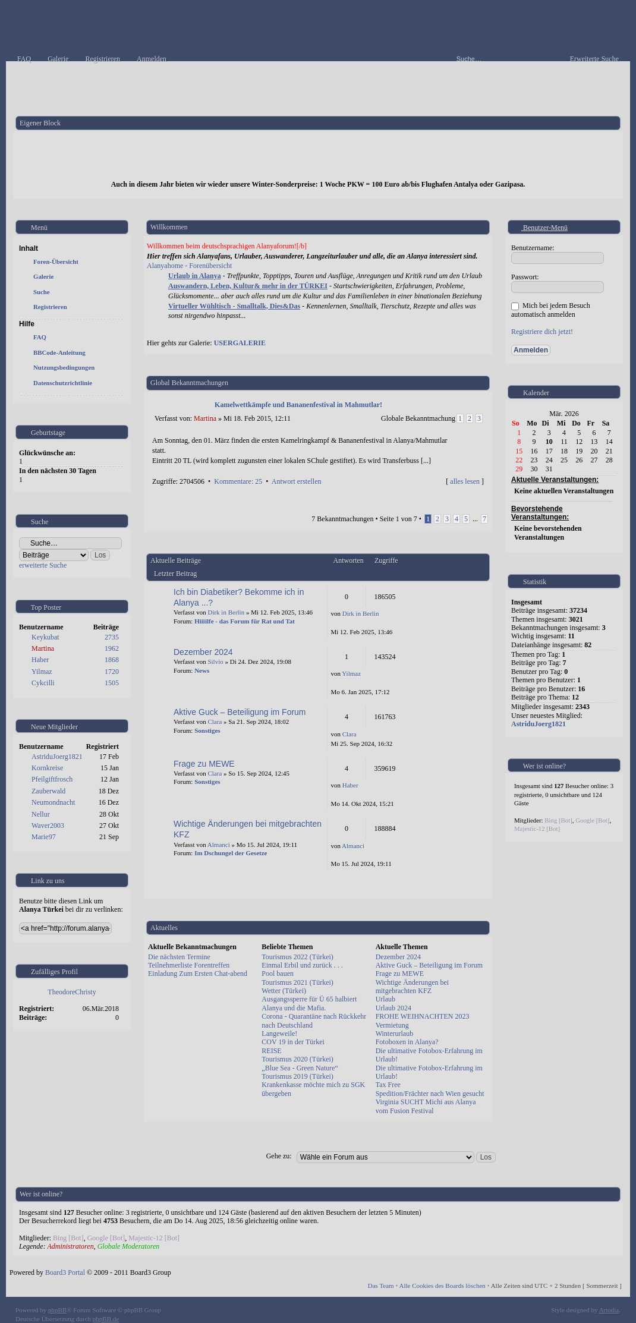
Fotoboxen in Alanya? (407, 1042)
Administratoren (70, 1246)
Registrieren (50, 306)
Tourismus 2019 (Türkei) (297, 1076)
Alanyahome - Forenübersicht (189, 266)
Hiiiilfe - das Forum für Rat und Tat (244, 621)
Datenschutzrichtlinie (62, 382)
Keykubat (45, 637)
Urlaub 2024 (393, 1008)
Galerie (43, 276)
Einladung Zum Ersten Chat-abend (197, 973)
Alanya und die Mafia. (294, 1008)
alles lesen (465, 481)
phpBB (57, 1309)
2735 (112, 637)
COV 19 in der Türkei (293, 1042)
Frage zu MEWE (204, 763)
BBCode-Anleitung (59, 352)
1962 (112, 648)
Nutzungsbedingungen (64, 367)
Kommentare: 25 (238, 481)
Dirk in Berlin (225, 612)
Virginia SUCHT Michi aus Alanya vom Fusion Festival (426, 1106)
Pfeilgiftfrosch (52, 779)
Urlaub (385, 999)
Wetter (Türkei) (284, 991)
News (201, 670)
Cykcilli (43, 683)
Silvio (215, 661)
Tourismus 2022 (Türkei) (297, 957)
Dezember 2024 (203, 652)
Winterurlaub (395, 1033)
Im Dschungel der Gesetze (230, 852)
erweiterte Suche (43, 565)
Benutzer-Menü (540, 227)
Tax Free (388, 1085)
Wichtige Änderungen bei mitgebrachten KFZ (412, 986)
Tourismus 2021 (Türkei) (297, 982)
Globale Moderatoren (128, 1246)
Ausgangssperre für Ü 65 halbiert (309, 999)
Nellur (41, 814)
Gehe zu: (279, 1156)
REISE (271, 1051)
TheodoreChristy (72, 992)
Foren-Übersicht (55, 261)
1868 (112, 660)
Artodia (609, 1309)
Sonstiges (207, 730)
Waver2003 (48, 825)
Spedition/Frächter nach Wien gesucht (430, 1093)
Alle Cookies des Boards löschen (442, 1285)
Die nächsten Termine (179, 957)
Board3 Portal (65, 1272)
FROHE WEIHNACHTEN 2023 (423, 1016)
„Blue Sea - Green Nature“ (300, 1068)
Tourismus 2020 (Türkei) (297, 1059)
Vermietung (392, 1025)
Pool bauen (278, 973)
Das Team (381, 1285)
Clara (214, 721)
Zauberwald (48, 791)
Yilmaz (42, 671)
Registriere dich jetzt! (542, 331)
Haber (40, 660)
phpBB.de (106, 1318)
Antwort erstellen (297, 481)
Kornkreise (47, 768)
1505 (112, 683)
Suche (41, 291)
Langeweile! (279, 1033)
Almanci (218, 844)
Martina (43, 648)
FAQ (39, 337)
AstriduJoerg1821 (57, 756)
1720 (112, 671)
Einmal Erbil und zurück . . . (302, 965)
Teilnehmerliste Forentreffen (188, 965)
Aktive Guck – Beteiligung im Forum (240, 712)
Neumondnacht (53, 802)
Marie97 (44, 837)
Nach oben (480, 494)
